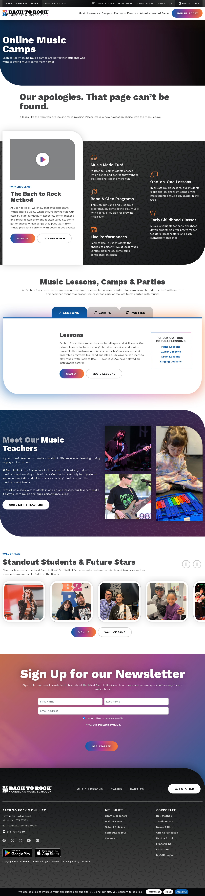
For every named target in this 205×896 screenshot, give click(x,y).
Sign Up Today (187, 13)
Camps (106, 13)
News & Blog (164, 827)
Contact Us (164, 3)
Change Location (54, 3)
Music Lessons (88, 13)
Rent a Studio (165, 838)
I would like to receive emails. (103, 719)
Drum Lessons (170, 356)
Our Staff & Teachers (26, 504)
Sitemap (86, 861)
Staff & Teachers (116, 816)
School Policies (115, 827)
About (144, 13)
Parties (118, 13)
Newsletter (145, 3)
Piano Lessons (170, 346)
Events (131, 13)
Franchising (126, 3)
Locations (162, 849)
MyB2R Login (106, 3)
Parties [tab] (136, 313)
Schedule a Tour (115, 833)
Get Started (184, 789)
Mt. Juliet (114, 810)
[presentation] (102, 734)
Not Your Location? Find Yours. (19, 826)
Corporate (166, 810)
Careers (110, 838)
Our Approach (54, 238)
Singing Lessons (171, 361)
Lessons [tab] (68, 313)
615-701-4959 (16, 832)
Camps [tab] (102, 313)
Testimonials (164, 821)
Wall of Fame (160, 13)
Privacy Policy (71, 861)
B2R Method (164, 816)
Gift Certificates (167, 833)
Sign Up (22, 238)
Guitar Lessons (171, 351)
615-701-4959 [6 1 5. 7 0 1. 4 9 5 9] (189, 3)
